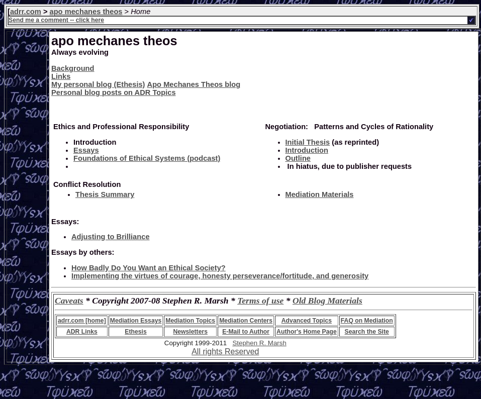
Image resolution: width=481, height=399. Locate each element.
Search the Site (367, 331)
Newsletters (190, 331)
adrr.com (25, 12)
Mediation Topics (190, 320)
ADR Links (82, 331)
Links (60, 76)
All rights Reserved (225, 351)
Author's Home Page (306, 331)
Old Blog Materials (327, 300)
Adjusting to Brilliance (110, 237)
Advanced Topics (306, 320)
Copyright (178, 343)
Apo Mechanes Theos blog (194, 84)
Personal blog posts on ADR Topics (113, 92)
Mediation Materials (319, 194)
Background (72, 68)
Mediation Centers (245, 320)
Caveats (69, 300)
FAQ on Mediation (367, 320)
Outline (298, 158)
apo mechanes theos (86, 12)
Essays (86, 150)
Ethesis (135, 331)
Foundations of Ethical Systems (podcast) (146, 158)
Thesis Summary (104, 194)
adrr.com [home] (82, 320)
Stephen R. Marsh (259, 343)
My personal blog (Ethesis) (98, 84)
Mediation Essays (136, 320)
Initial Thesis (307, 142)
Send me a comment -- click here (56, 20)
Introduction (306, 150)
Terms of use (260, 300)
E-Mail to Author (245, 331)
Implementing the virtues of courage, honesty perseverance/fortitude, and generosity (219, 276)
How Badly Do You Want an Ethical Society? (148, 268)
